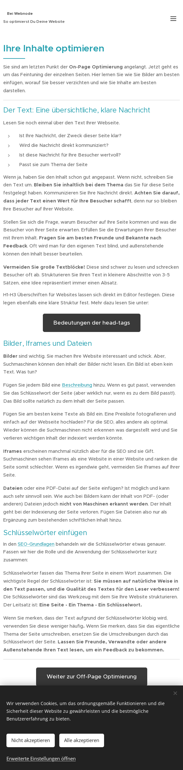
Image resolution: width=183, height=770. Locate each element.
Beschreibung (77, 385)
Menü (173, 18)
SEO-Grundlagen (36, 544)
